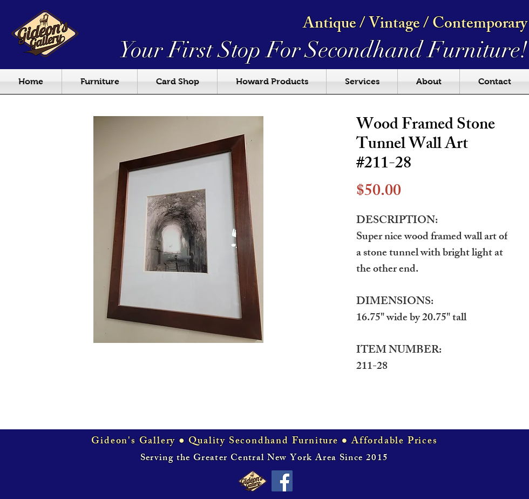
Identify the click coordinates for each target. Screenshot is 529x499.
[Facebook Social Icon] (282, 480)
